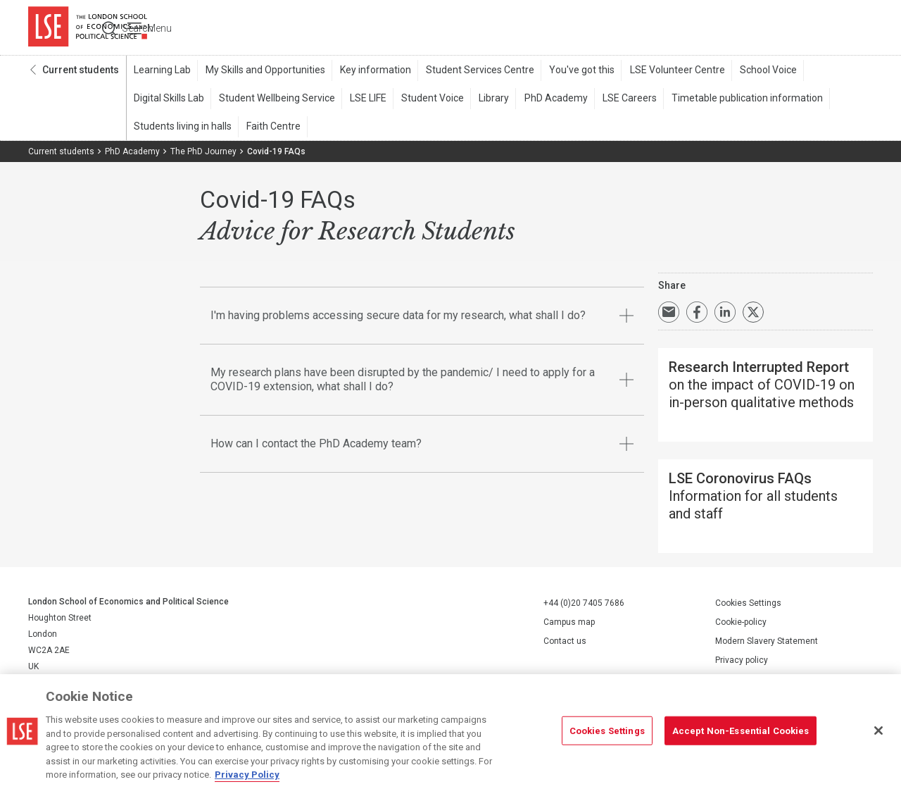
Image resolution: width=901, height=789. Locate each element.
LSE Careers (620, 99)
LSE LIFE (364, 99)
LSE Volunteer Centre (669, 71)
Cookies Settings (748, 602)
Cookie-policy (741, 621)
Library (487, 99)
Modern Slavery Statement (766, 640)
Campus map (569, 621)
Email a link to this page (668, 313)
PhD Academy (547, 99)
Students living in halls (182, 127)
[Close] (878, 730)
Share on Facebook (696, 313)
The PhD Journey (203, 153)
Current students (80, 71)
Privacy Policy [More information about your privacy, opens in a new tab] (247, 774)
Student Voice (427, 99)
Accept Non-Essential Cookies (740, 730)
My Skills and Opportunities (263, 71)
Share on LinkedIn (725, 313)
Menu (853, 28)
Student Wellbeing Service (275, 99)
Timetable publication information (736, 99)
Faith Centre (271, 127)
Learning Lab (161, 71)
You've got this (575, 71)
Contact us (564, 640)
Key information (372, 71)
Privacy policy (741, 659)
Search (777, 28)
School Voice (758, 71)
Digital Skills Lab (168, 99)
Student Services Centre (475, 71)
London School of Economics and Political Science (87, 28)
